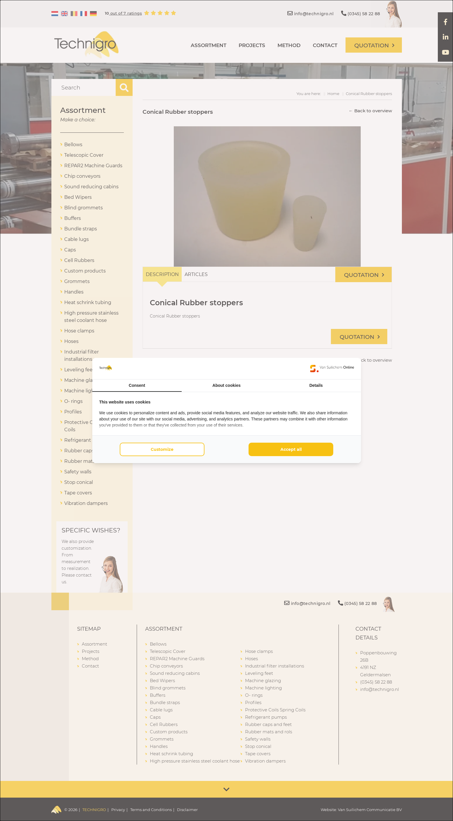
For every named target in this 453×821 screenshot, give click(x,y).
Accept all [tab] (291, 449)
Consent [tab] (137, 385)
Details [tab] (316, 385)
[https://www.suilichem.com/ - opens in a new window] (332, 368)
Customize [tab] (162, 449)
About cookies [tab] (226, 385)
